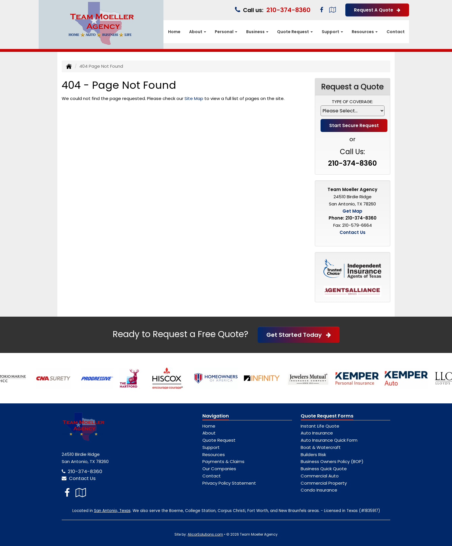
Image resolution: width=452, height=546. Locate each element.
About (209, 433)
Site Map (193, 98)
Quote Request (219, 440)
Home (174, 32)
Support (211, 447)
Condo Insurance (319, 490)
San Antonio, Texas (112, 510)
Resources (213, 454)
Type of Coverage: (352, 102)
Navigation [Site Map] (215, 416)
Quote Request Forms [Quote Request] (327, 416)
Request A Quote (377, 10)
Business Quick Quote (324, 469)
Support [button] (332, 32)
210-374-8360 (288, 9)
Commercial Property (324, 483)
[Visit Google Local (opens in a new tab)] (332, 10)
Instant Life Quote (320, 426)
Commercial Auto (320, 476)
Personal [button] (226, 32)
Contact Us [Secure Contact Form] (353, 232)
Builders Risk (313, 454)
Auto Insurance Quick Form (329, 440)
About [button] (197, 32)
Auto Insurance (317, 433)
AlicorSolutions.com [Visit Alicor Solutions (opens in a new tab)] (205, 534)
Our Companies (219, 469)
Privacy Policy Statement (229, 483)
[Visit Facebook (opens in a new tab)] (321, 10)
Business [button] (257, 32)
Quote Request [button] (295, 32)
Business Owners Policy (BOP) (332, 461)
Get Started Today (298, 335)
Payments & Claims (223, 461)
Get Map (352, 211)
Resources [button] (365, 32)
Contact (396, 32)
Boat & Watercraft (321, 447)
